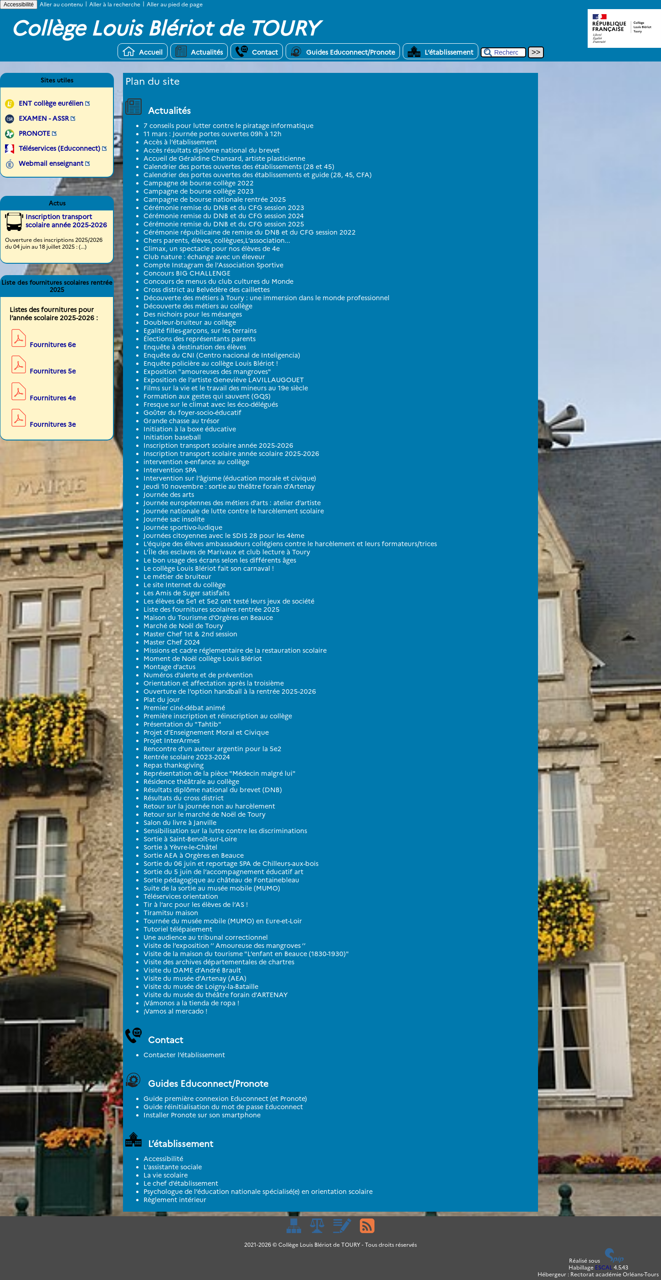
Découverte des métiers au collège (197, 306)
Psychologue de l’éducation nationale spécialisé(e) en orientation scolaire (258, 1192)
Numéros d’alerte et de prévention (198, 675)
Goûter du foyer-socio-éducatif (192, 413)
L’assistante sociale (172, 1167)
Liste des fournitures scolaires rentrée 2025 (211, 609)
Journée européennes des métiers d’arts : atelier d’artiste (232, 503)
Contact (257, 51)
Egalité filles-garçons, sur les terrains (199, 331)
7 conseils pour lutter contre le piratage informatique (228, 126)
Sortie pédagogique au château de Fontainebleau (221, 880)
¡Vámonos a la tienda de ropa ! (191, 1003)
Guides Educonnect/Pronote (343, 51)
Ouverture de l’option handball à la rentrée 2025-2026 (229, 691)
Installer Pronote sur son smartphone (202, 1115)
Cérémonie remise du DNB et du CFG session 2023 (223, 208)
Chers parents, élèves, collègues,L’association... (216, 240)
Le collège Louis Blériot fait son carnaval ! (208, 568)
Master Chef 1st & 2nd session (190, 634)
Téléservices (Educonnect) (59, 148)
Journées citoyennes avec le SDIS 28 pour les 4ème (223, 536)
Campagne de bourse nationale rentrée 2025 (214, 199)
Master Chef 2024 (171, 642)
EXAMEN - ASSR (44, 118)
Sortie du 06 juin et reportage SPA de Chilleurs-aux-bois (230, 864)
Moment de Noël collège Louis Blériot (202, 659)
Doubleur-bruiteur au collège (189, 322)
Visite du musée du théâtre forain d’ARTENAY (215, 995)
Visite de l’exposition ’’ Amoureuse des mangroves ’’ (224, 946)
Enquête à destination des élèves (194, 347)
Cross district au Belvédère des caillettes (206, 290)
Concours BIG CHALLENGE (187, 273)
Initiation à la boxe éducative (189, 429)
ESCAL (603, 1267)
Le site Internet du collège (184, 585)
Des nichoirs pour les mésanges (192, 314)
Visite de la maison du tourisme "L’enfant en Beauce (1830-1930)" (246, 954)
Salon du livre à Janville (179, 823)
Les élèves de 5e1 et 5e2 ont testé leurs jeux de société (228, 601)
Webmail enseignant (51, 163)
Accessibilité (19, 4)
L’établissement (440, 51)
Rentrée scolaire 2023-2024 (186, 757)
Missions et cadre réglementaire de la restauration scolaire (235, 650)
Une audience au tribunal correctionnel (205, 937)
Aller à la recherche (114, 4)
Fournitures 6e (53, 345)
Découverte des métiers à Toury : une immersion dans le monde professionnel (266, 298)
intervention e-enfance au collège (196, 462)
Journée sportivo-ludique (182, 527)
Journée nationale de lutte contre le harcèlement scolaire (233, 511)
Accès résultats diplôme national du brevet (211, 150)
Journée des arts (168, 495)
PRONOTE (34, 133)
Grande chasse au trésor (181, 421)
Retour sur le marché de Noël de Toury (204, 814)
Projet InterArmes (171, 741)
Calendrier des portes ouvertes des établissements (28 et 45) (238, 167)
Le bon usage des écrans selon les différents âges (219, 560)
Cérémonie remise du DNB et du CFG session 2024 (223, 216)
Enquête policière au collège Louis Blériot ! (210, 363)
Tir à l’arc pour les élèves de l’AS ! (195, 905)
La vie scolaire (165, 1175)
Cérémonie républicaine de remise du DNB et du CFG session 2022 (249, 232)
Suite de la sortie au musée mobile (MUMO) (211, 888)
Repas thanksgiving (173, 765)
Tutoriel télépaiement (177, 929)
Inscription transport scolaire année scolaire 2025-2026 (231, 454)
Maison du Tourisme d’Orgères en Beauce (208, 618)
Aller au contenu (61, 4)
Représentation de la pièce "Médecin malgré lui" (219, 773)
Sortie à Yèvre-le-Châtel (180, 847)
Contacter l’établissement (184, 1055)
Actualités (199, 51)
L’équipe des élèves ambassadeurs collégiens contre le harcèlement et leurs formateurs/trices (290, 544)
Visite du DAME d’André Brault (192, 970)
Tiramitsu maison (170, 913)
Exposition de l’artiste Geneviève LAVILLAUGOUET (223, 380)
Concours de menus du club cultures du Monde (218, 281)
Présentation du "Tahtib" (182, 724)
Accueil (143, 51)
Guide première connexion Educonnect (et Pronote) (225, 1099)
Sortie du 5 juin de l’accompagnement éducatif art (223, 872)
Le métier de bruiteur (177, 577)
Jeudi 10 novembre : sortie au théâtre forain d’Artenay (229, 486)
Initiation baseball (172, 437)
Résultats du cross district (183, 798)
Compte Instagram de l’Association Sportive (213, 265)
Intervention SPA (170, 470)
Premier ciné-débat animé (184, 708)
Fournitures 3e (53, 424)
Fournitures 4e (53, 398)
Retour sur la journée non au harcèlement (209, 806)
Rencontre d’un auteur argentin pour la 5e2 (212, 749)
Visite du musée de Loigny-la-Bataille (200, 987)
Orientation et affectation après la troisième (213, 683)
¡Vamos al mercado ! (175, 1011)
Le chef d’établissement (180, 1183)
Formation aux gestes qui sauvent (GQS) (207, 396)
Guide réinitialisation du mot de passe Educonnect (223, 1107)
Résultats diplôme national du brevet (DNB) (212, 790)
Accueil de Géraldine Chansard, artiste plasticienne (224, 158)
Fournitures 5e (53, 371)
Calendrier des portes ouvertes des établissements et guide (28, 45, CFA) (257, 175)
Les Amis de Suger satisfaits (186, 593)
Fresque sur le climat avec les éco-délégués (210, 404)
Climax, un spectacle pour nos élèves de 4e (211, 249)
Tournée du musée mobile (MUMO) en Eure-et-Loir (222, 921)
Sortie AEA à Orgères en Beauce (193, 855)
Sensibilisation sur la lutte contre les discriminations (225, 831)
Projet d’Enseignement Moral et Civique (206, 732)
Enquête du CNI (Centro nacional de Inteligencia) (221, 355)
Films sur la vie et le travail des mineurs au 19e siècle (225, 388)
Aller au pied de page (175, 4)
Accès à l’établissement (180, 142)
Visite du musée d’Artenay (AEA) (194, 978)
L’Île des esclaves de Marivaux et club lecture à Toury (226, 552)
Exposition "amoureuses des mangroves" (207, 372)
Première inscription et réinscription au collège (217, 716)
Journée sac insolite (174, 519)
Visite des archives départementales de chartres (218, 962)
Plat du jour (161, 700)
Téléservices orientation (180, 896)
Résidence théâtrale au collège (191, 782)
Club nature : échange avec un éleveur (204, 257)
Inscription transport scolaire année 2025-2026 (218, 445)
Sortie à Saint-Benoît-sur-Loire (190, 839)
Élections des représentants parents (199, 339)
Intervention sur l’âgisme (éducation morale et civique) (229, 478)
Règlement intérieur (174, 1200)
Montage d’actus (169, 667)
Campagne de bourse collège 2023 (198, 191)
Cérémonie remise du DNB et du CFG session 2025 (223, 224)
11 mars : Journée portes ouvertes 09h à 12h (212, 134)
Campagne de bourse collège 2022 (198, 183)
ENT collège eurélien (51, 103)
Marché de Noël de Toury (183, 626)
